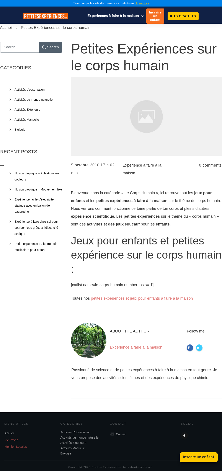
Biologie (20, 129)
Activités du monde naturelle (34, 99)
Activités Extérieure (28, 109)
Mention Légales (16, 446)
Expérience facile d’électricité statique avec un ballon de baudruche (34, 205)
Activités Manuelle (27, 119)
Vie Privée (11, 440)
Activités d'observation (30, 89)
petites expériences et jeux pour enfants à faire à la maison (142, 298)
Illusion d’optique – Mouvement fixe (38, 189)
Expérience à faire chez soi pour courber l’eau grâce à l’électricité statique (36, 228)
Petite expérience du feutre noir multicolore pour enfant (36, 247)
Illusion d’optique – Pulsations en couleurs (37, 176)
